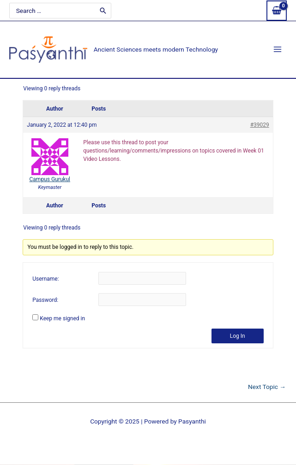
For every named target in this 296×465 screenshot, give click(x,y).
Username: (45, 279)
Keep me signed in (62, 318)
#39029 (259, 125)
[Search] (103, 10)
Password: (45, 300)
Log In (237, 336)
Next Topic (267, 387)
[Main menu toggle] (278, 50)
